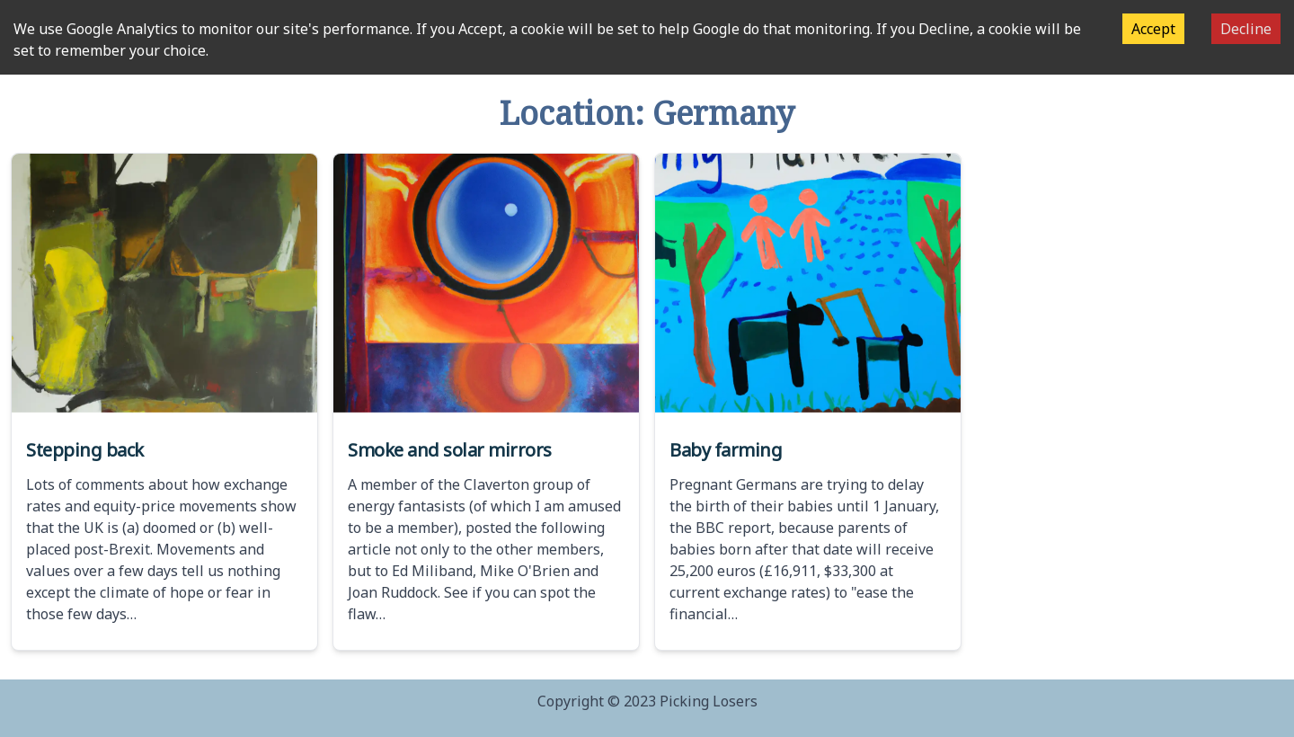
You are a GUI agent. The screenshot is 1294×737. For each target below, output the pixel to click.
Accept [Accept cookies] (1153, 29)
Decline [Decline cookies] (1246, 29)
